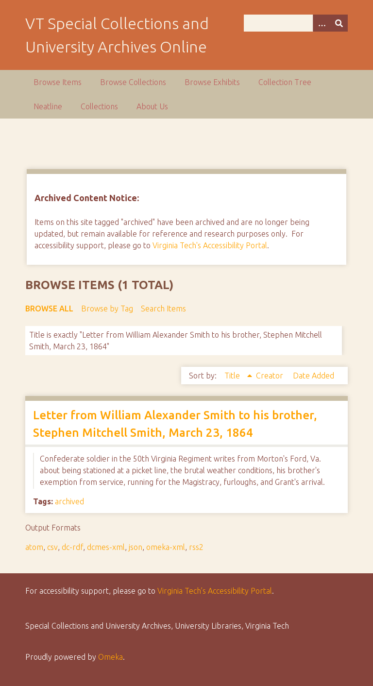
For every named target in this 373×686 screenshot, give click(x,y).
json (135, 547)
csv (52, 547)
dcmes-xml (106, 547)
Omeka (110, 656)
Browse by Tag (107, 308)
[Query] (296, 23)
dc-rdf (72, 547)
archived (69, 501)
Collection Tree (284, 82)
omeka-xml (165, 547)
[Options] (321, 23)
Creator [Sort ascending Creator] (270, 375)
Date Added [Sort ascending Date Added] (313, 375)
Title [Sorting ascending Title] (233, 375)
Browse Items (58, 82)
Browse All (49, 308)
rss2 (196, 547)
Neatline (48, 106)
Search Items (163, 308)
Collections (99, 106)
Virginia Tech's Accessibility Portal (210, 245)
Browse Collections (133, 82)
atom (34, 547)
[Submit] (339, 23)
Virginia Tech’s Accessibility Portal (214, 590)
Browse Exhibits (212, 82)
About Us (152, 106)
